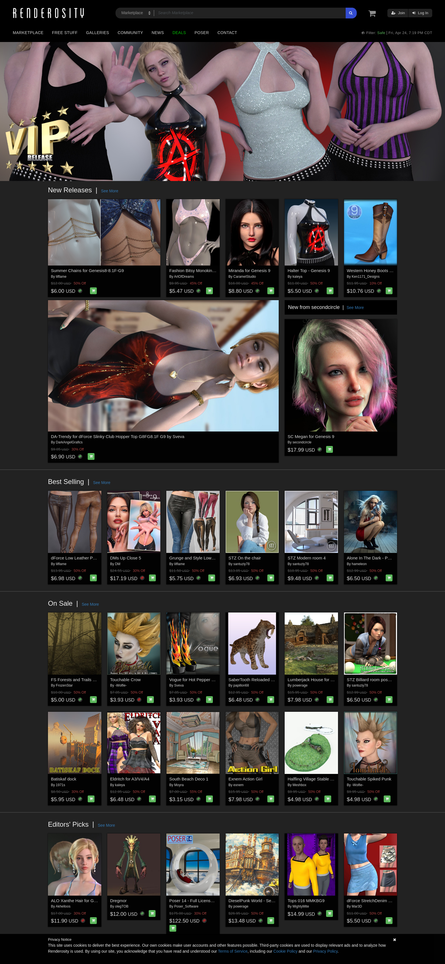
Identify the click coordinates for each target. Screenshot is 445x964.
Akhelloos (63, 906)
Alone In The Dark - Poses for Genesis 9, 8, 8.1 (391, 557)
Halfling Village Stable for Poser (318, 778)
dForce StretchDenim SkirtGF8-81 (379, 900)
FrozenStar (64, 685)
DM (117, 564)
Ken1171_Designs (365, 277)
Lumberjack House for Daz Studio (319, 679)
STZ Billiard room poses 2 (371, 679)
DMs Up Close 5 (125, 557)
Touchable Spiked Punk (369, 778)
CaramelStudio (244, 277)
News (158, 32)
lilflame (61, 277)
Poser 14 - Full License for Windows (203, 900)
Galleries (97, 32)
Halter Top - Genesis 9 (309, 270)
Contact (227, 32)
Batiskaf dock (63, 778)
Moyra (179, 785)
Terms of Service (232, 951)
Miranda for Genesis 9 (249, 270)
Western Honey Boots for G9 (374, 270)
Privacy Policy (325, 951)
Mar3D (357, 906)
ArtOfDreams (184, 277)
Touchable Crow (125, 679)
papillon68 (241, 685)
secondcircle (302, 442)
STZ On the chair (244, 557)
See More (109, 191)
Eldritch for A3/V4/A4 (129, 778)
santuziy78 (241, 564)
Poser (201, 32)
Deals (179, 32)
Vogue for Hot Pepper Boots (195, 679)
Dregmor (118, 900)
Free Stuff (64, 32)
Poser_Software (186, 906)
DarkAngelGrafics (69, 442)
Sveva (179, 685)
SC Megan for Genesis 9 (311, 436)
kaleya (298, 277)
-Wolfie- (121, 685)
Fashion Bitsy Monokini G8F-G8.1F (202, 270)
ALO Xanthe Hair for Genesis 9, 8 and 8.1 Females (99, 900)
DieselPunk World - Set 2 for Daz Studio (266, 900)
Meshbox (300, 785)
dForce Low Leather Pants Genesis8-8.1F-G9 (94, 557)
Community (130, 32)
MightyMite (301, 906)
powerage (300, 685)
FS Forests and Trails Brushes (79, 679)
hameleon (359, 564)
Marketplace (28, 32)
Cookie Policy (285, 951)
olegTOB (121, 906)
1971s (60, 785)
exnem (238, 785)
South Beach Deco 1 (189, 778)
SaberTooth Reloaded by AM (255, 679)
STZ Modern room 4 (307, 557)
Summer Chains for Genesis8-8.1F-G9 (87, 270)
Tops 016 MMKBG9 (306, 900)
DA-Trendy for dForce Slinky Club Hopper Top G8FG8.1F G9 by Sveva (117, 436)
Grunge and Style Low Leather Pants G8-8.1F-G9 (216, 557)
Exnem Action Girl (245, 778)
